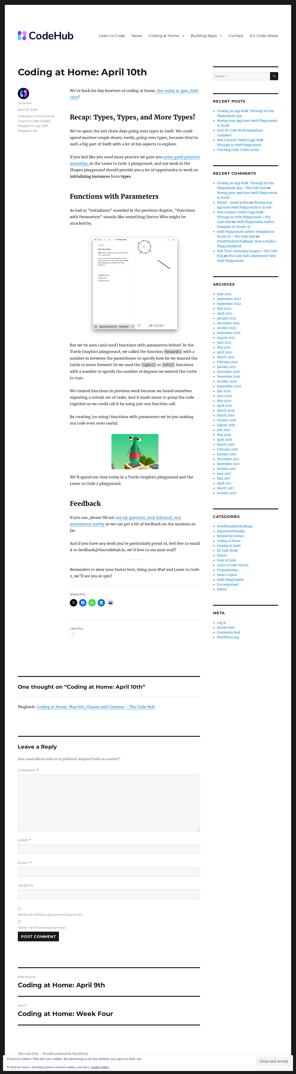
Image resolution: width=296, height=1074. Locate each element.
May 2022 (224, 309)
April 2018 (224, 440)
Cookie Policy (100, 1067)
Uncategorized (227, 585)
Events (49, 116)
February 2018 (227, 449)
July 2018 (223, 430)
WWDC (222, 589)
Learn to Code (112, 36)
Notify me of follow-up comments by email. (50, 914)
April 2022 (224, 313)
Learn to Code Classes (34, 121)
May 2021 (224, 347)
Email (25, 863)
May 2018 (224, 435)
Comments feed (228, 632)
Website (26, 885)
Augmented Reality (231, 531)
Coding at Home (163, 36)
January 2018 (226, 454)
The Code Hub (28, 1054)
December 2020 (228, 372)
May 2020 (224, 401)
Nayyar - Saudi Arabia (233, 203)
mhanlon (25, 103)
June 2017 (224, 474)
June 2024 (224, 294)
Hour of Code (226, 560)
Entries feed (225, 628)
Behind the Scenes (230, 536)
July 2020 (224, 391)
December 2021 (228, 323)
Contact (236, 36)
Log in (221, 623)
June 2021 (224, 343)
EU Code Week (264, 36)
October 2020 (227, 381)
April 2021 (224, 352)
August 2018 (226, 425)
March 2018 (225, 445)
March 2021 (225, 357)
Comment (28, 770)
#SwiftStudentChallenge (235, 526)
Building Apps (204, 36)
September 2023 (229, 299)
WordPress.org (228, 637)
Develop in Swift (229, 546)
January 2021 (226, 367)
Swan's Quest (227, 575)
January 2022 (226, 318)
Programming (28, 126)
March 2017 (225, 488)
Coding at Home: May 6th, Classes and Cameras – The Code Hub (96, 706)
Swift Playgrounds (230, 580)
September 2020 (229, 386)
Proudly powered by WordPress (65, 1054)
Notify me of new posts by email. (42, 927)
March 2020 (226, 411)
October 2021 (226, 328)
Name (24, 840)
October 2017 (226, 469)
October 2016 (226, 493)
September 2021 (228, 333)
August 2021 (226, 338)
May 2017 (224, 478)
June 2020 (224, 396)
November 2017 (228, 464)
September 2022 (229, 304)
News (137, 36)
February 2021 (227, 362)
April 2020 (224, 406)
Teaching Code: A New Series (238, 150)
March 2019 (225, 415)
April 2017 (224, 483)
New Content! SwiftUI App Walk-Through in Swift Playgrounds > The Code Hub (244, 217)
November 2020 (228, 377)
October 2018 (226, 420)
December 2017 (228, 459)
